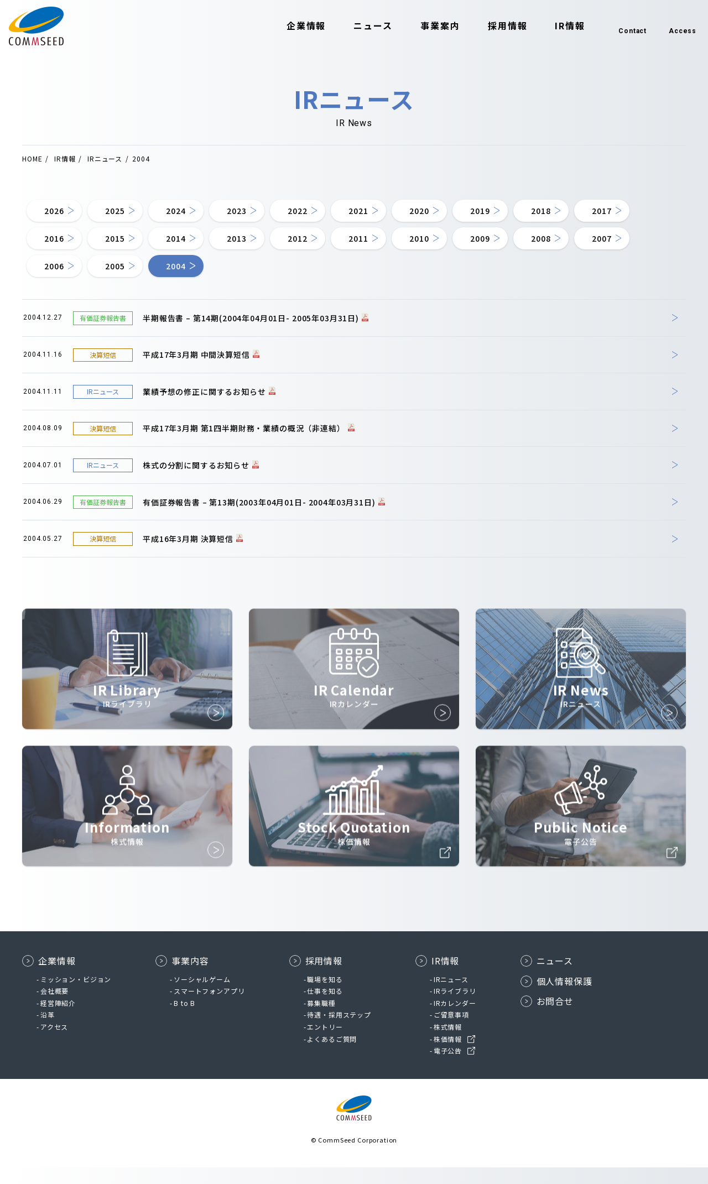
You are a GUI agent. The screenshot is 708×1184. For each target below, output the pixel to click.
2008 (59, 281)
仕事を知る (324, 1007)
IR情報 (551, 26)
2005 (275, 281)
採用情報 (489, 26)
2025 (131, 215)
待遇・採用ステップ (339, 1031)
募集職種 (321, 1019)
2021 (419, 215)
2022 (347, 215)
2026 (59, 215)
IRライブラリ (455, 1007)
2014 (275, 248)
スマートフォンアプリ (209, 1007)
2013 (347, 248)
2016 (131, 248)
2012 (419, 248)
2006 (203, 281)
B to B (184, 1019)
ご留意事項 (451, 1031)
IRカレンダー (455, 1019)
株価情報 (448, 1055)
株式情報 (448, 1043)
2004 (347, 281)
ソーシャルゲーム (202, 995)
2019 (562, 215)
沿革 (47, 1031)
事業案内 (421, 26)
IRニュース (451, 995)
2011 (491, 248)
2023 (275, 215)
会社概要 (54, 1007)
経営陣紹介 (58, 1019)
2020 (491, 215)
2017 (59, 248)
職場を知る (324, 995)
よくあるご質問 (332, 1055)
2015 (203, 248)
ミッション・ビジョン (75, 995)
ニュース (354, 26)
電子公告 (448, 1067)
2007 (131, 281)
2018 (634, 215)
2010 (562, 248)
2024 (203, 215)
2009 (634, 248)
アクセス (54, 1043)
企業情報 (288, 26)
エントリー (324, 1043)
